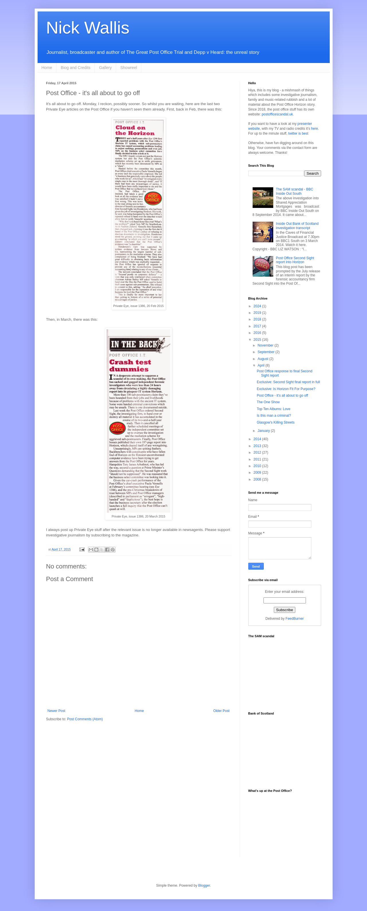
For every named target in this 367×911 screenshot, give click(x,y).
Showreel (128, 67)
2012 (257, 452)
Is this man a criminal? (274, 416)
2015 (257, 340)
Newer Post (56, 711)
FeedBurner (295, 619)
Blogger (204, 886)
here (314, 129)
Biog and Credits (76, 67)
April (261, 365)
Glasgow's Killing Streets (275, 422)
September (266, 352)
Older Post (221, 711)
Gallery (105, 67)
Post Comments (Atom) (85, 719)
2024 (257, 306)
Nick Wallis (88, 27)
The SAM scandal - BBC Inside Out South (294, 191)
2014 (257, 439)
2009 (257, 473)
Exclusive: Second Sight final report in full (288, 382)
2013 (257, 446)
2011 (257, 459)
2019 (257, 313)
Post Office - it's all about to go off (282, 395)
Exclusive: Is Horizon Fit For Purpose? (286, 389)
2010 (257, 466)
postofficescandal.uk (277, 114)
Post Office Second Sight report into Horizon (295, 260)
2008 (257, 479)
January (264, 431)
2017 (257, 326)
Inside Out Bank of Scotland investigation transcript (297, 226)
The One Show (268, 402)
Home (47, 67)
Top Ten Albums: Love (273, 409)
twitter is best (298, 133)
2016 (257, 333)
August (263, 359)
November (265, 345)
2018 (257, 319)
